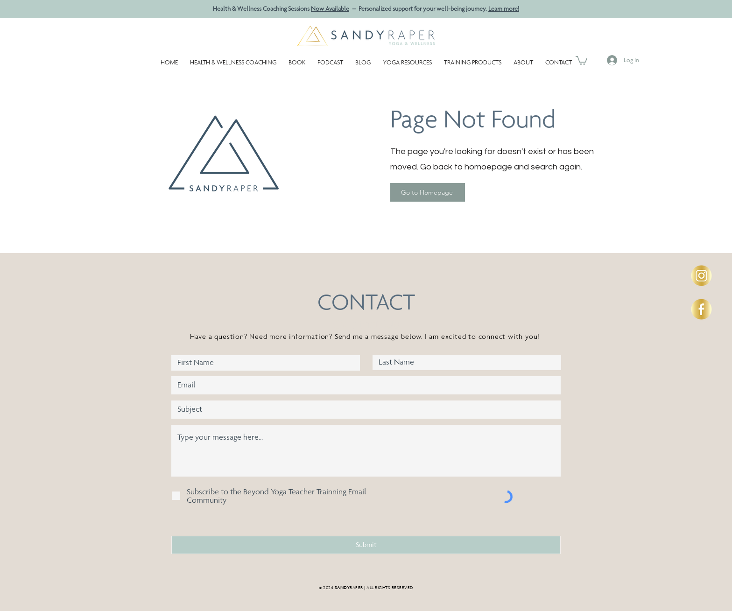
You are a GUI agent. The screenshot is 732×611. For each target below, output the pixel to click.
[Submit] (366, 545)
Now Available (330, 9)
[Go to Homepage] (427, 192)
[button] (407, 58)
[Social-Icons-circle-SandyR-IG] (701, 275)
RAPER (349, 587)
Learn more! (503, 9)
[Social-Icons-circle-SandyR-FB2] (701, 309)
